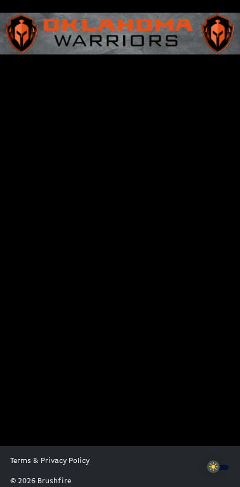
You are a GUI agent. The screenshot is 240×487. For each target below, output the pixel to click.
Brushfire (54, 481)
